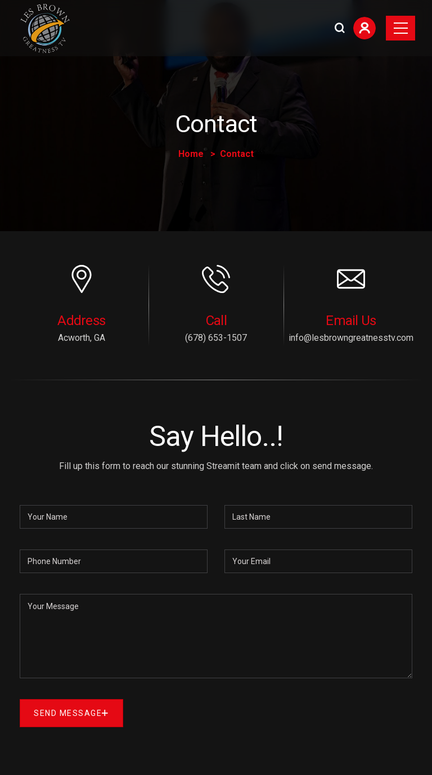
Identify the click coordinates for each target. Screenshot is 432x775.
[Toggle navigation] (400, 28)
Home (191, 153)
